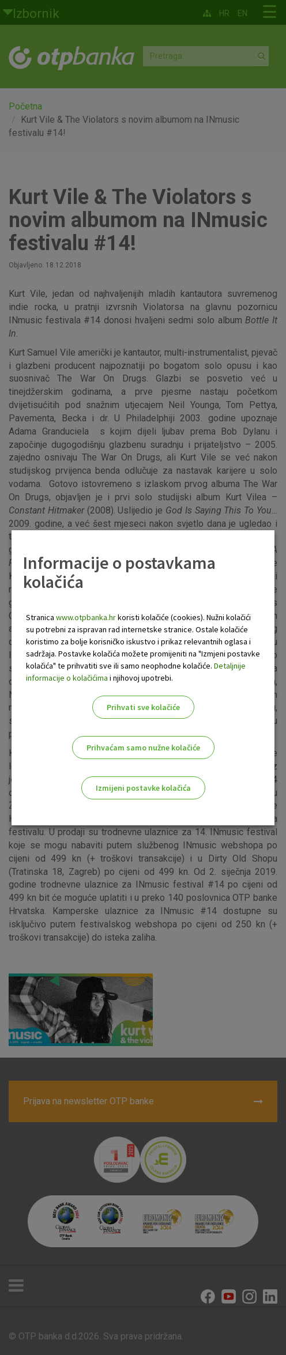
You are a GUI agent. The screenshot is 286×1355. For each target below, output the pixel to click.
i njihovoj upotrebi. (140, 678)
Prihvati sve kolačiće (143, 707)
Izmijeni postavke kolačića (143, 788)
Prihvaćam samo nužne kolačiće (143, 747)
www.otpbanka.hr (86, 617)
